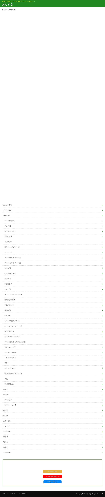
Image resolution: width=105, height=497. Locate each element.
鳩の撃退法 (9, 384)
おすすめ (7, 421)
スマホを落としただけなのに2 (15, 342)
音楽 (6, 394)
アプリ (6, 426)
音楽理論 (7, 452)
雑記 (5, 415)
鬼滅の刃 (8, 236)
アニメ (8, 226)
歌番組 (8, 310)
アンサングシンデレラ (13, 263)
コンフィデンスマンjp (13, 336)
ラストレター (10, 347)
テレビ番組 (9, 221)
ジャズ (8, 400)
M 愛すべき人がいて (12, 247)
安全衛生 (7, 431)
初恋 (7, 363)
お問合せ (24, 494)
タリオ (8, 279)
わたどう (8, 252)
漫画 (5, 389)
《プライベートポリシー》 (10, 494)
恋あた (8, 289)
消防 (5, 437)
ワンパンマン (10, 231)
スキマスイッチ (11, 405)
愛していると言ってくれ (13, 294)
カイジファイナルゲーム (13, 326)
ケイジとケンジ (11, 273)
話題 (5, 410)
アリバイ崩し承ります (13, 257)
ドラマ (8, 242)
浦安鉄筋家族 (10, 300)
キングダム (9, 331)
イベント (7, 210)
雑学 (5, 447)
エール (8, 268)
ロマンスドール (11, 352)
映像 (6, 215)
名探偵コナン (10, 368)
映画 (7, 315)
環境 (5, 442)
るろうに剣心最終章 (12, 321)
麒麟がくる (9, 305)
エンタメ (7, 205)
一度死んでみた (11, 358)
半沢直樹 (8, 284)
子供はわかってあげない (13, 373)
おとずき (7, 4)
